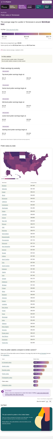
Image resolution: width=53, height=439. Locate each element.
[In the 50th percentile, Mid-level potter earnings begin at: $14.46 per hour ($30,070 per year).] (26, 104)
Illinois (3, 195)
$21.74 (48, 37)
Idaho (3, 320)
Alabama (4, 323)
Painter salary (5, 373)
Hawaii (3, 192)
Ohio (3, 262)
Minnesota (4, 198)
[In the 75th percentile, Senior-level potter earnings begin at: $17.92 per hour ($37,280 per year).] (26, 90)
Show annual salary (12, 29)
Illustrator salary (6, 370)
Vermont (4, 249)
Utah (3, 227)
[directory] (26, 59)
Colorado (4, 214)
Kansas (4, 301)
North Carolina (5, 259)
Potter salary (5, 381)
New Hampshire (6, 246)
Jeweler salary (5, 366)
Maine (3, 291)
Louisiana (4, 304)
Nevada (4, 253)
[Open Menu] (21, 2)
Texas (3, 313)
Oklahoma (4, 281)
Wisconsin (4, 243)
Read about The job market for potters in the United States (16, 422)
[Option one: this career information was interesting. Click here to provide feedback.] (47, 401)
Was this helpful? (41, 401)
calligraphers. (6, 355)
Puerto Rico (5, 342)
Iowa (3, 275)
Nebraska (4, 188)
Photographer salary (7, 377)
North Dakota (5, 233)
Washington (5, 208)
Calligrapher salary (6, 385)
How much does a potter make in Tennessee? (13, 59)
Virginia (4, 272)
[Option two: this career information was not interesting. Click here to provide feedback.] (50, 401)
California (4, 201)
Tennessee (4, 339)
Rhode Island (5, 333)
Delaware (4, 269)
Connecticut (5, 204)
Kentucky (4, 329)
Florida (3, 310)
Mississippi (4, 317)
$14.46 (26, 37)
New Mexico (5, 336)
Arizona (4, 217)
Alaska (3, 211)
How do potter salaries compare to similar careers (13, 61)
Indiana (4, 256)
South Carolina (5, 265)
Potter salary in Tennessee (10, 15)
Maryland (4, 294)
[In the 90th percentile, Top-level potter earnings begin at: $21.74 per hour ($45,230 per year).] (26, 76)
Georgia (4, 278)
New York (4, 221)
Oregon (4, 288)
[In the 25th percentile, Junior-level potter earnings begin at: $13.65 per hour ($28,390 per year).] (26, 117)
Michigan (4, 285)
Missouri (4, 224)
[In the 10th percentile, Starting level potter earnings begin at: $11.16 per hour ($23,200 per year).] (26, 131)
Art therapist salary (6, 362)
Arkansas (4, 297)
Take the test (47, 2)
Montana (4, 185)
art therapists (43, 353)
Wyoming (4, 230)
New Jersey (5, 307)
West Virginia (5, 326)
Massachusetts (6, 237)
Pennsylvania (5, 240)
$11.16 (4, 37)
